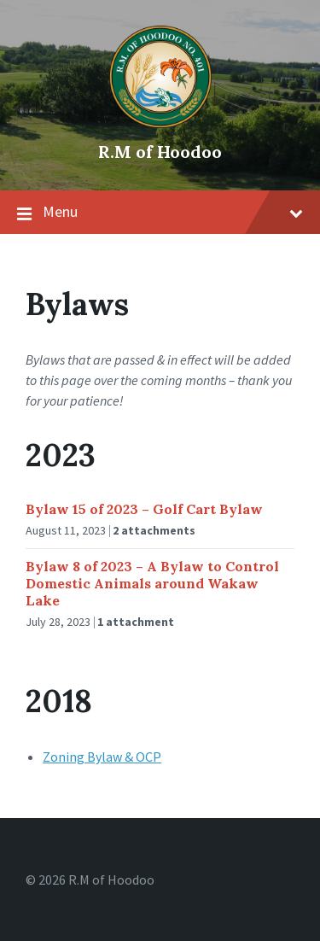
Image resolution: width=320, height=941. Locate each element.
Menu (160, 213)
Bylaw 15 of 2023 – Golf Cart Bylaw (144, 508)
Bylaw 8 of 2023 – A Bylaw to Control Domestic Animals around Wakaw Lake (152, 583)
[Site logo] (160, 123)
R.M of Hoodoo (160, 151)
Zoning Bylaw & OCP (102, 756)
